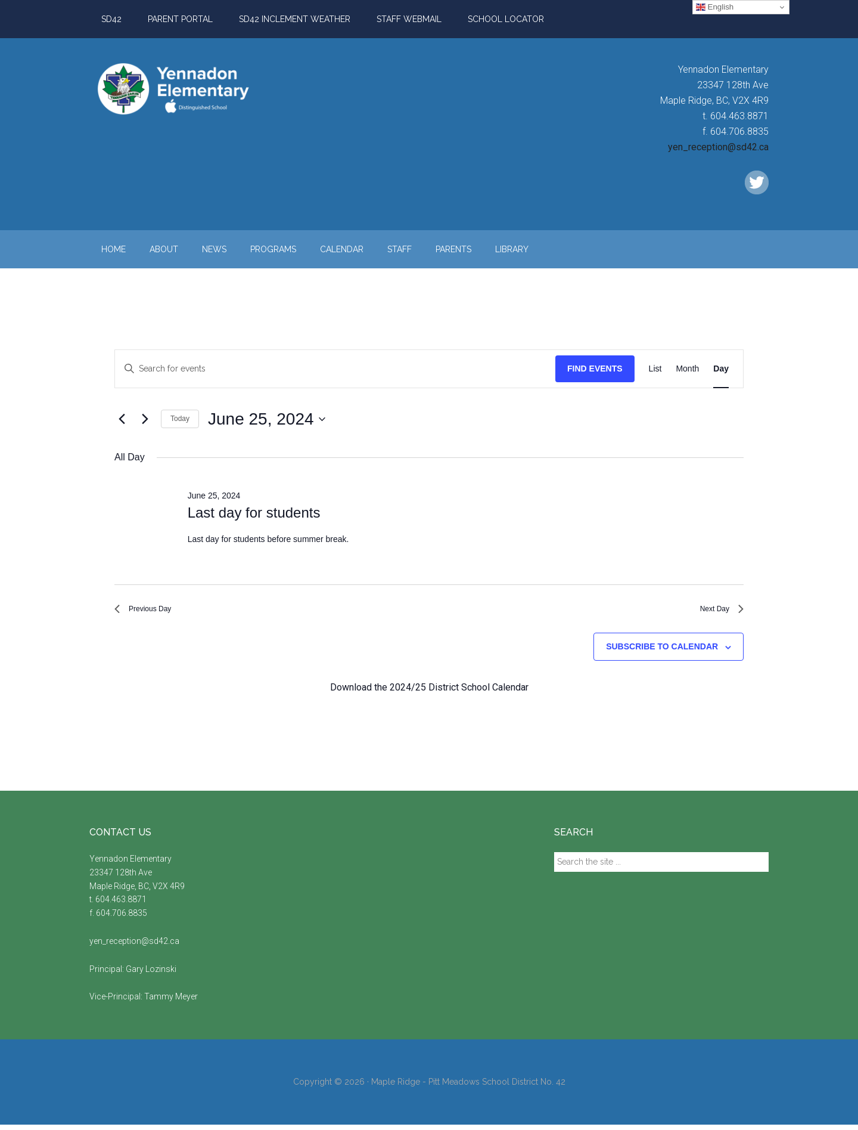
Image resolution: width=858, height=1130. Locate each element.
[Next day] (145, 419)
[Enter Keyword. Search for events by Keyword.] (335, 369)
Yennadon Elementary (202, 89)
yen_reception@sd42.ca (718, 147)
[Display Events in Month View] (687, 369)
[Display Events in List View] (655, 369)
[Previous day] (121, 419)
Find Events (595, 368)
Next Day (717, 611)
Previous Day (149, 611)
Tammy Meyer (171, 1002)
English (714, 7)
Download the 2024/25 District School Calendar (429, 692)
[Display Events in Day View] (721, 369)
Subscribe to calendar (662, 652)
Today (179, 418)
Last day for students (254, 512)
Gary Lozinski (151, 974)
